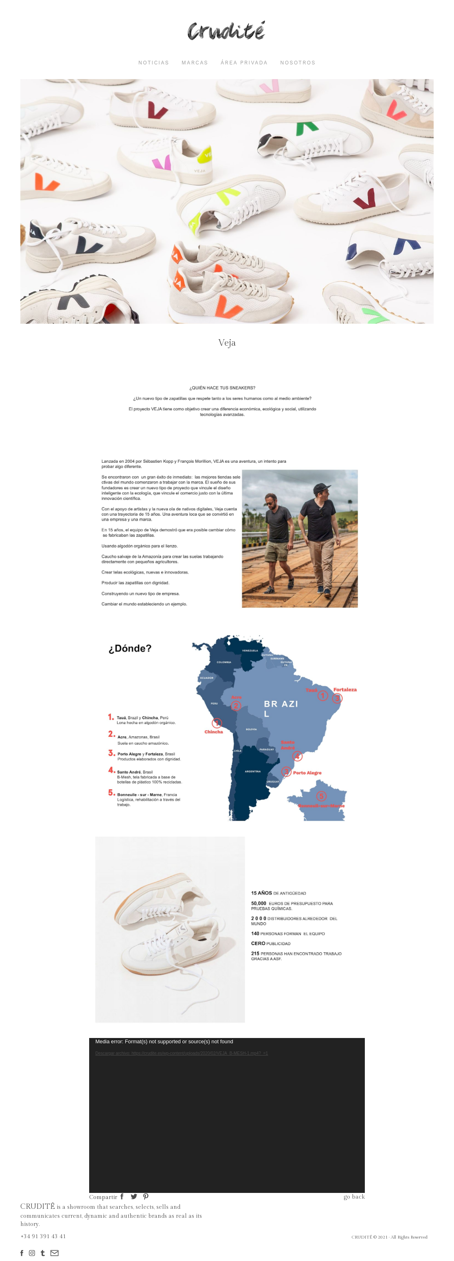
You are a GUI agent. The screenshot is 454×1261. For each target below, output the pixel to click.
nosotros (298, 63)
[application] (227, 1115)
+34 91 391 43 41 (43, 1236)
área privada (244, 63)
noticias (153, 63)
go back (354, 1197)
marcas (195, 63)
